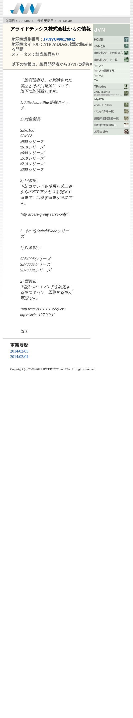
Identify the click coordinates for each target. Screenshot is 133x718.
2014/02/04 (19, 357)
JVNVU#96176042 (59, 39)
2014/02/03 (19, 351)
